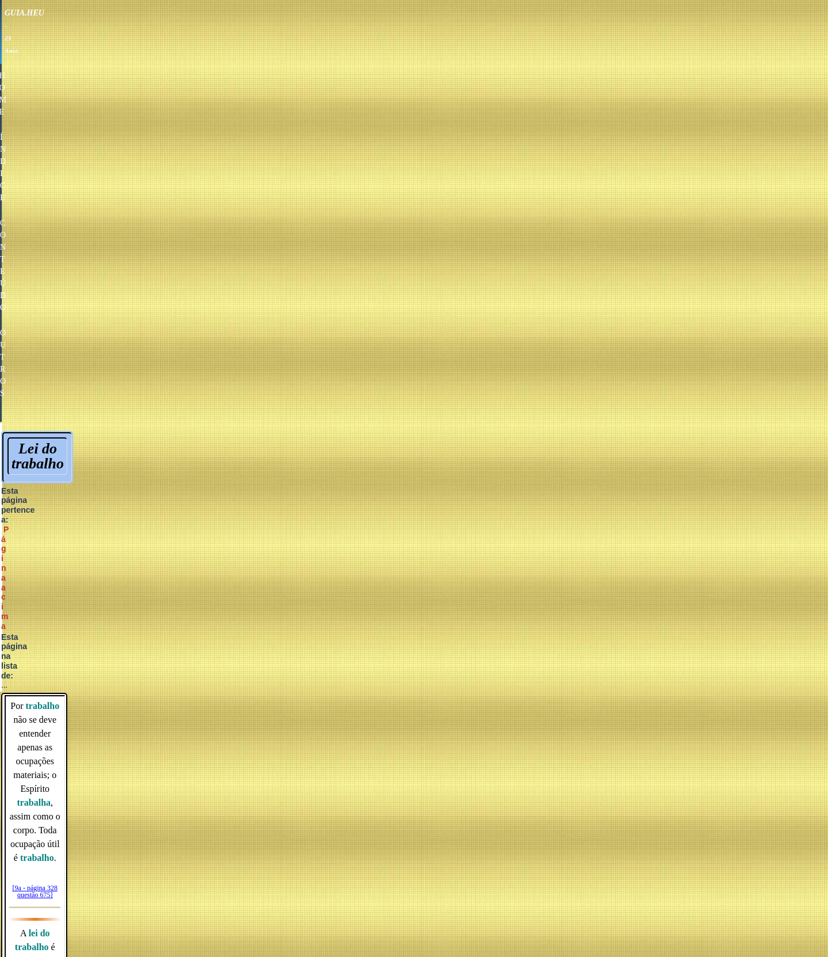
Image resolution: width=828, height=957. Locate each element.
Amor (331, 664)
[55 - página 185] (415, 306)
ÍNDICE (376, 34)
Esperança (515, 664)
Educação (415, 664)
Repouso (390, 414)
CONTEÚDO (440, 34)
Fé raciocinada (589, 664)
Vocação (389, 453)
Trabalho (390, 434)
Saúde (464, 664)
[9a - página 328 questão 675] (415, 224)
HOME (324, 34)
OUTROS (507, 34)
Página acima (460, 141)
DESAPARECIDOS (356, 710)
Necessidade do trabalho (419, 394)
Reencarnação (409, 564)
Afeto (367, 664)
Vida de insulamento (421, 583)
